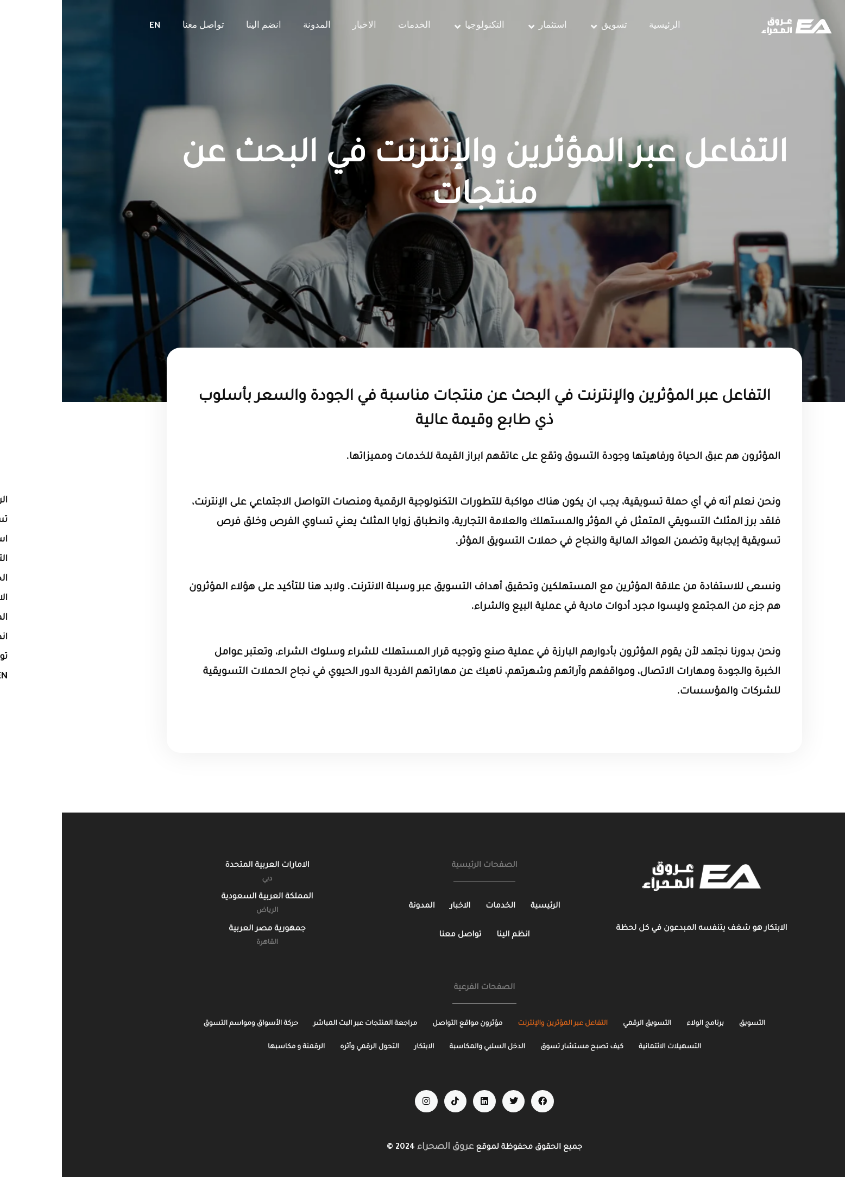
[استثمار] (484, 26)
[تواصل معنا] (141, 26)
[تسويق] (546, 26)
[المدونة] (255, 26)
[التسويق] (690, 1024)
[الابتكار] (362, 1047)
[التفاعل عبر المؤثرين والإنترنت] (500, 1024)
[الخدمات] (352, 26)
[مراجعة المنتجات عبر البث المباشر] (303, 1024)
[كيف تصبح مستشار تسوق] (520, 1047)
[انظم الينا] (451, 935)
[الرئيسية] (603, 26)
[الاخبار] (302, 26)
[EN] (93, 26)
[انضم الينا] (202, 26)
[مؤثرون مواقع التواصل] (405, 1024)
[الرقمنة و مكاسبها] (234, 1047)
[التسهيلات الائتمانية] (608, 1047)
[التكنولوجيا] (416, 26)
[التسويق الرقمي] (585, 1024)
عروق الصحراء (383, 1147)
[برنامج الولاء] (643, 1024)
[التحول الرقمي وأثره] (308, 1047)
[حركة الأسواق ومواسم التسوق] (189, 1024)
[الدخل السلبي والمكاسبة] (425, 1047)
